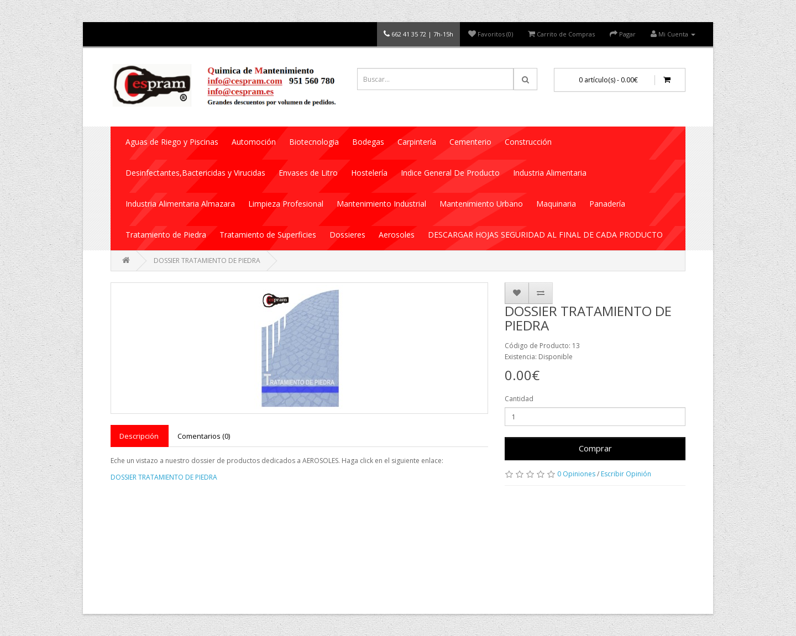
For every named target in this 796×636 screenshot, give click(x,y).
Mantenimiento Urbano (481, 203)
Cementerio (470, 141)
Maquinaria (556, 203)
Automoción (254, 141)
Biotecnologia (314, 141)
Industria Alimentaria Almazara (180, 203)
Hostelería (369, 172)
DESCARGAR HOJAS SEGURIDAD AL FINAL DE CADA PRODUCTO (545, 234)
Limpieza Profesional (285, 203)
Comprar (595, 448)
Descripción (139, 436)
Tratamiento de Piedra (165, 234)
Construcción (528, 141)
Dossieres (347, 234)
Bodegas (368, 141)
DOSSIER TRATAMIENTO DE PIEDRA (207, 260)
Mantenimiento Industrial (381, 203)
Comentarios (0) (203, 436)
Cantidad (519, 398)
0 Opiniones (576, 474)
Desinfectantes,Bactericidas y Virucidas (195, 172)
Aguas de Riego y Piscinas (171, 141)
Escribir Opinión (626, 474)
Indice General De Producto (450, 172)
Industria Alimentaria (549, 172)
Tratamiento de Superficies (267, 234)
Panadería (607, 203)
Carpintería (416, 141)
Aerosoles (397, 234)
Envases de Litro (308, 172)
